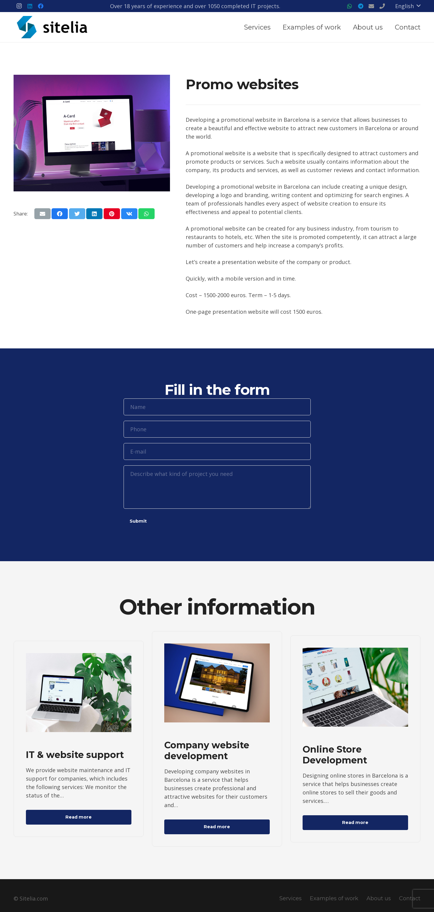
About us (378, 898)
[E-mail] (217, 451)
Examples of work (334, 898)
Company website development (206, 751)
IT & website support (75, 754)
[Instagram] (19, 6)
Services (290, 898)
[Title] (371, 6)
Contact (409, 898)
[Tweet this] (77, 213)
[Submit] (138, 521)
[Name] (217, 406)
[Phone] (217, 429)
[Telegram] (360, 6)
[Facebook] (40, 6)
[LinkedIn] (29, 6)
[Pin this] (112, 213)
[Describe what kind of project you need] (217, 487)
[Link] (53, 27)
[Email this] (42, 213)
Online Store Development (335, 755)
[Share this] (60, 213)
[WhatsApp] (349, 6)
